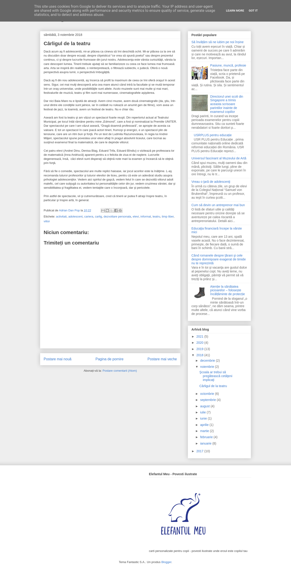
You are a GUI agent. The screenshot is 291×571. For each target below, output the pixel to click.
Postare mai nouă (57, 359)
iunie (204, 418)
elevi (136, 216)
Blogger (166, 562)
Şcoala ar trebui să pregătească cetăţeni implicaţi (215, 376)
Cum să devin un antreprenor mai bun (218, 205)
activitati (61, 216)
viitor (47, 221)
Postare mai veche (162, 359)
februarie (206, 437)
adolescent (75, 216)
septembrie (208, 400)
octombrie (207, 393)
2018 (200, 355)
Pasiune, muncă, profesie (228, 65)
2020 (200, 342)
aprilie (204, 425)
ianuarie (206, 443)
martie (205, 431)
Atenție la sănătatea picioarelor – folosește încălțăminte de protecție (227, 290)
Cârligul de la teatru (213, 386)
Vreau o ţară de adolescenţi (210, 181)
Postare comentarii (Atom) (120, 370)
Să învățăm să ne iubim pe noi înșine (217, 42)
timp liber (168, 216)
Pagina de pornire (109, 359)
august (205, 406)
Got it (253, 10)
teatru (156, 216)
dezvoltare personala (117, 216)
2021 (200, 336)
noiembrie (207, 366)
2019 (200, 349)
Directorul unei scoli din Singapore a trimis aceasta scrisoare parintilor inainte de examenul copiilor (226, 104)
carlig (98, 216)
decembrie (208, 360)
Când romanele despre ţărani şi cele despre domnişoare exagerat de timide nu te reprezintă (218, 259)
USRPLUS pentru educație (213, 135)
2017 (200, 451)
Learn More (235, 10)
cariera (88, 216)
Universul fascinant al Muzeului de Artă (218, 158)
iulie (203, 412)
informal (145, 216)
